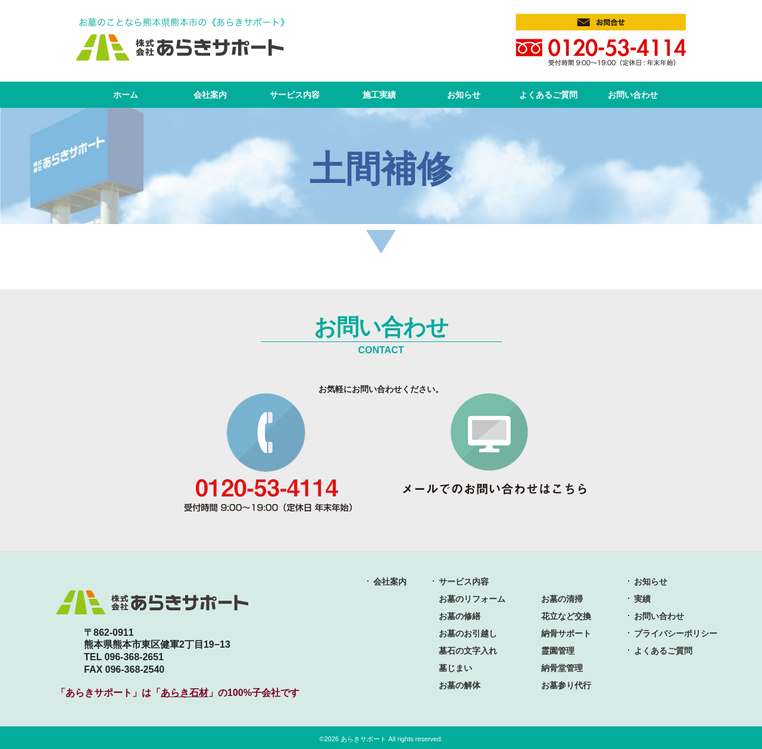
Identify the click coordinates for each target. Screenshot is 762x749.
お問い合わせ (633, 93)
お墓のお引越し (468, 631)
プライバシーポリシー (675, 631)
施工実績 (379, 93)
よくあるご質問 (548, 93)
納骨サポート (566, 631)
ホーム (125, 93)
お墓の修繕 (459, 614)
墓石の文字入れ (468, 649)
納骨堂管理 (562, 666)
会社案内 (210, 93)
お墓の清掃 (562, 597)
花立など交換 (566, 614)
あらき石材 (184, 691)
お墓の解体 (459, 683)
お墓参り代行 (566, 683)
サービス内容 (295, 93)
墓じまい (455, 666)
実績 (642, 597)
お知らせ (463, 93)
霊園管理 (557, 649)
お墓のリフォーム (472, 597)
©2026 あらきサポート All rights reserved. (381, 737)
